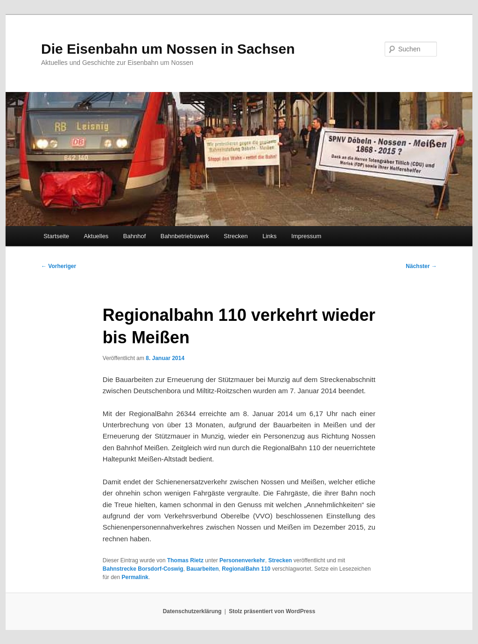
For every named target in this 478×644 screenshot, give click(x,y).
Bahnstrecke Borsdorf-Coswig (143, 569)
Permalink (135, 577)
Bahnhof (134, 236)
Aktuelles (96, 236)
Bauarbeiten (202, 569)
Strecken (235, 236)
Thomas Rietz (185, 560)
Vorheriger (58, 266)
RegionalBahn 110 (246, 569)
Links (269, 236)
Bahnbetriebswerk (185, 236)
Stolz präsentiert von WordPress (272, 611)
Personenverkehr (242, 560)
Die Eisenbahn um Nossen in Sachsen (168, 49)
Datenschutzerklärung (192, 611)
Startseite (56, 236)
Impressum (306, 236)
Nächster (421, 266)
